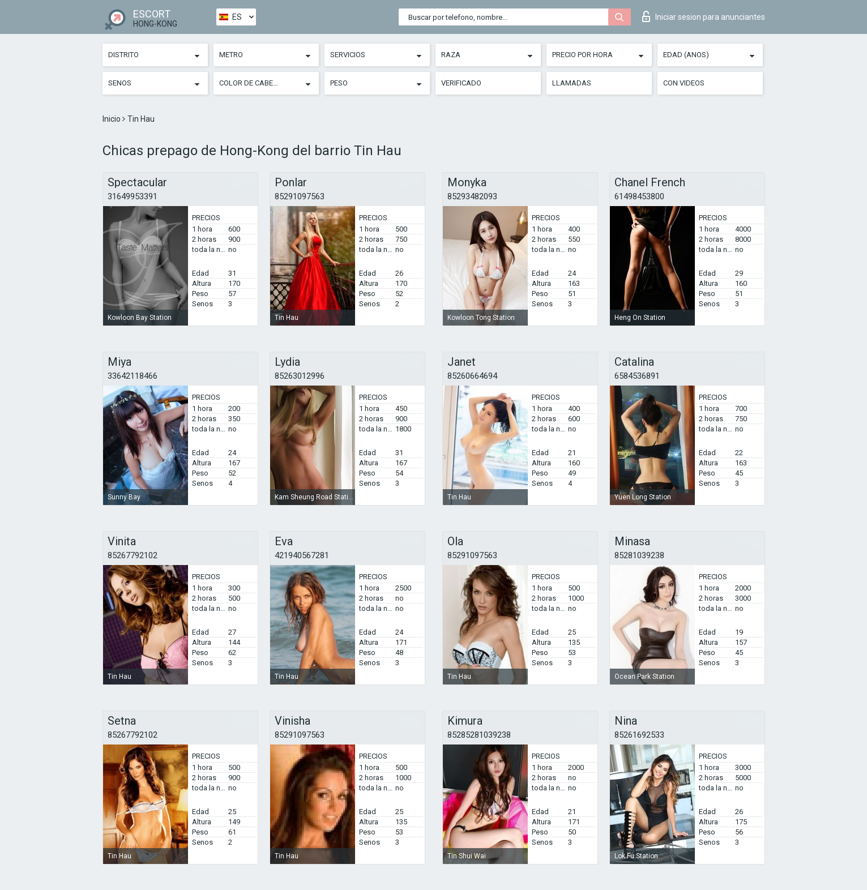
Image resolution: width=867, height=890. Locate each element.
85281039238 (639, 555)
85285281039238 (479, 735)
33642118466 (132, 376)
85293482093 (472, 196)
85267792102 (132, 555)
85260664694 (472, 376)
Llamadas (571, 83)
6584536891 (637, 376)
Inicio (112, 118)
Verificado (461, 83)
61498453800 (639, 196)
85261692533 (639, 735)
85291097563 (299, 196)
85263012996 (299, 376)
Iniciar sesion (703, 16)
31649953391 (132, 196)
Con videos (683, 83)
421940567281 (302, 555)
